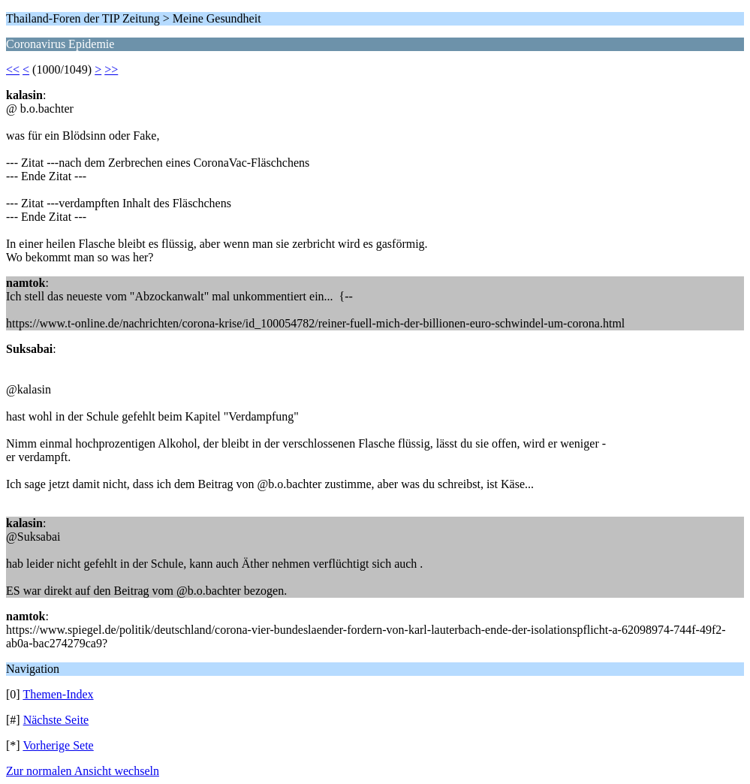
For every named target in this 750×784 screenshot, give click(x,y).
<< (13, 69)
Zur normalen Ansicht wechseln (82, 770)
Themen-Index (58, 694)
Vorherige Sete (58, 745)
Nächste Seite (56, 719)
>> (111, 69)
